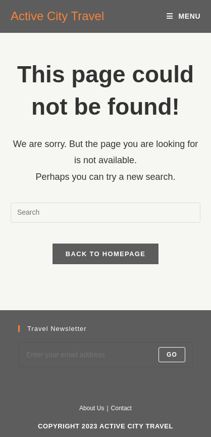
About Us (91, 408)
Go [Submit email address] (172, 354)
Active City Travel (57, 16)
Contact (121, 408)
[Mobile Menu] (183, 16)
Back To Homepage (105, 254)
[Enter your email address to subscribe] (105, 354)
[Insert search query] (105, 213)
